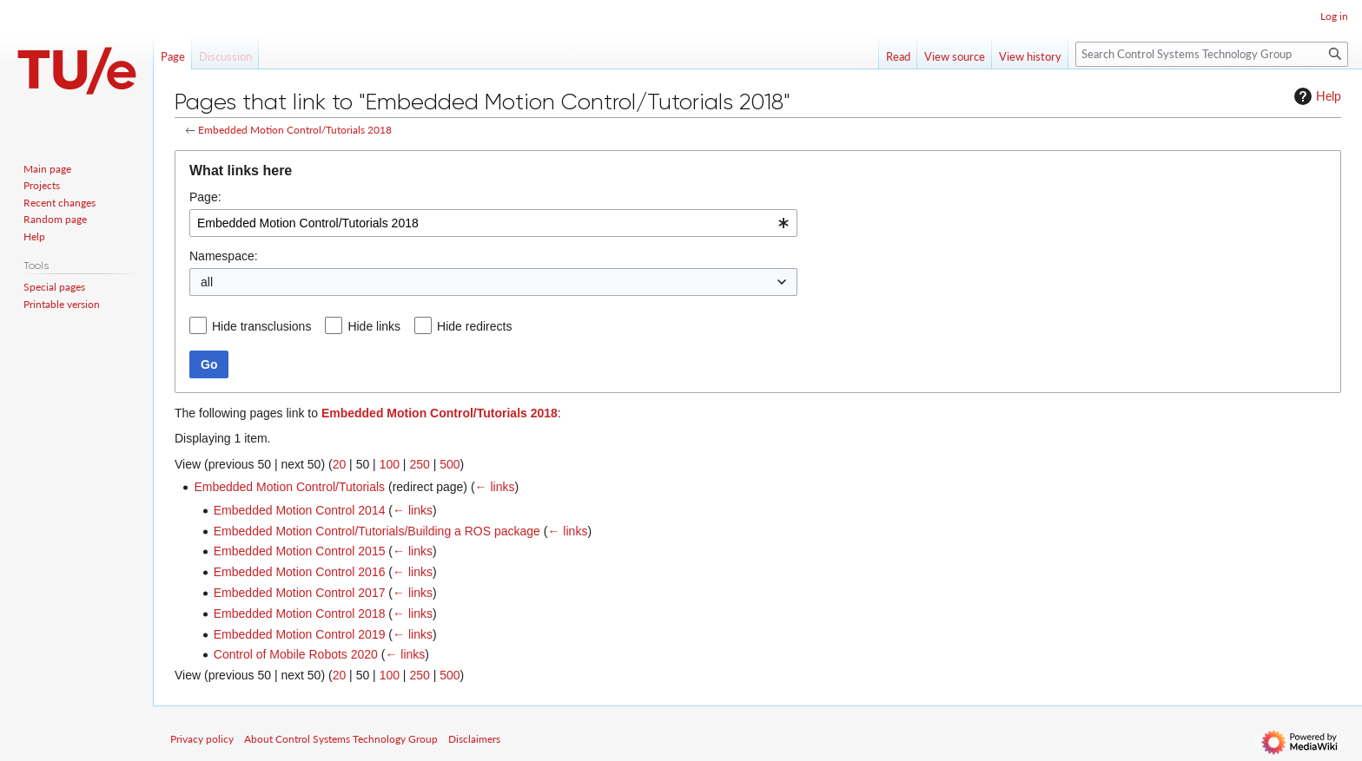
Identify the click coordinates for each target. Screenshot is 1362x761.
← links (495, 487)
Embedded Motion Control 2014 (300, 510)
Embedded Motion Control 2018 (300, 613)
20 (340, 464)
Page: (205, 197)
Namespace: (223, 256)
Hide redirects (474, 326)
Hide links (373, 326)
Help (1315, 96)
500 (450, 464)
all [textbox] (207, 282)
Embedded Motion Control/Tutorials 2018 (295, 129)
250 (419, 464)
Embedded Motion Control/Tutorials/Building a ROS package (377, 531)
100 (390, 464)
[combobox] (493, 223)
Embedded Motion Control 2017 (300, 593)
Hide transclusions (261, 326)
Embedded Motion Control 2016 (300, 572)
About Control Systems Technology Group (341, 738)
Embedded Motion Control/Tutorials (289, 487)
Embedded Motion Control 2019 (300, 634)
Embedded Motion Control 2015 (300, 551)
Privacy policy (202, 738)
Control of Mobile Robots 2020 (296, 654)
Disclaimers (474, 738)
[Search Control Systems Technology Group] (1211, 54)
